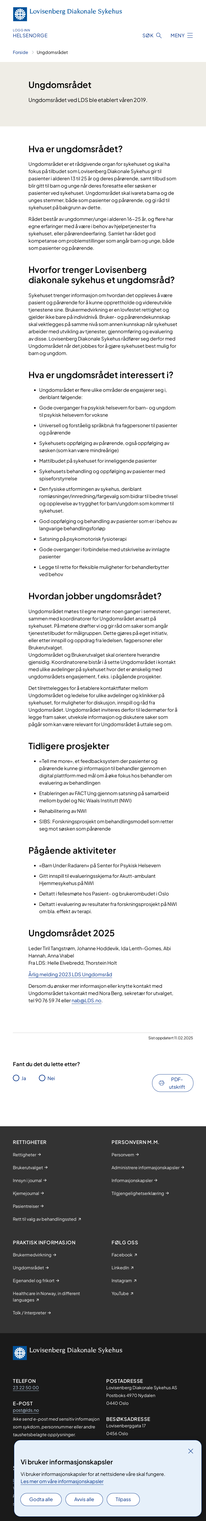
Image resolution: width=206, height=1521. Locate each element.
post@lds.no (26, 1410)
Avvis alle (84, 1499)
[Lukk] (190, 1451)
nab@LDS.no (86, 1000)
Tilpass (123, 1499)
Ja (23, 1078)
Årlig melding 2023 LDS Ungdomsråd (70, 974)
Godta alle (41, 1499)
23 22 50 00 (26, 1387)
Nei (51, 1078)
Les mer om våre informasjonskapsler (62, 1481)
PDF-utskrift (177, 1083)
